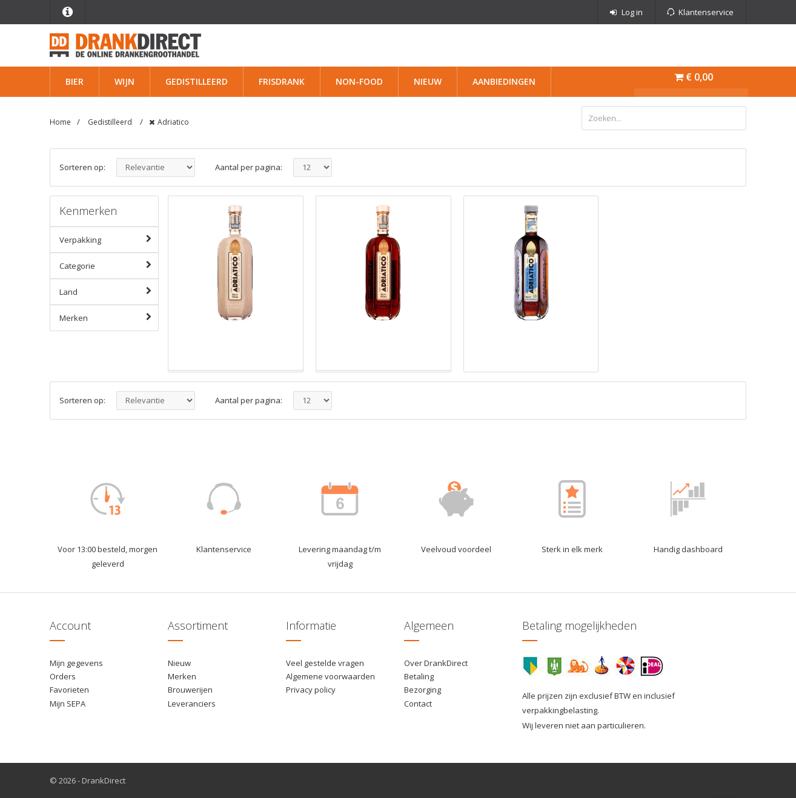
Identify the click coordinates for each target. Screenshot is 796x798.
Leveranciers (192, 703)
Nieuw (428, 81)
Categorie (108, 265)
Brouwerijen (190, 689)
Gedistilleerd (196, 81)
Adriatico (173, 122)
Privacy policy (311, 689)
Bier (74, 81)
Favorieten (69, 689)
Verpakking (108, 239)
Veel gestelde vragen (325, 663)
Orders (63, 676)
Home (60, 122)
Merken (108, 317)
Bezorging (422, 689)
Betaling (419, 676)
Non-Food (359, 81)
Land (108, 291)
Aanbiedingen (504, 81)
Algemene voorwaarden (330, 676)
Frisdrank (282, 81)
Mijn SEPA (67, 703)
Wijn (124, 81)
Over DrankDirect (436, 663)
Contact (418, 703)
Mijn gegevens (76, 663)
